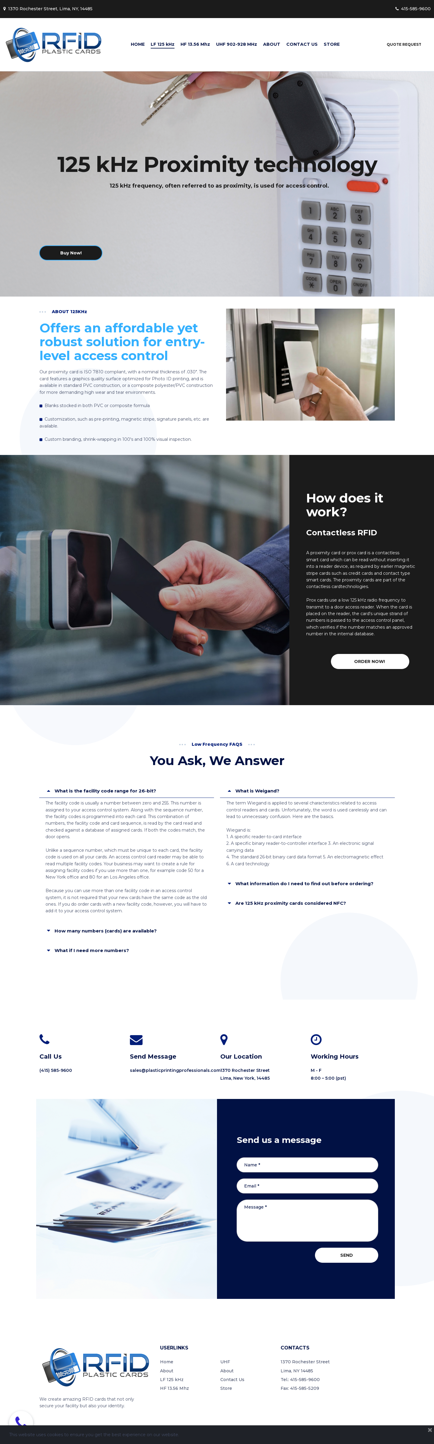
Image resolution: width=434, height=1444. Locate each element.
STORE (332, 44)
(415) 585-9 (51, 1070)
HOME (138, 44)
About (166, 1371)
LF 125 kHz (163, 44)
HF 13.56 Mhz (195, 44)
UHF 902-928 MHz (236, 44)
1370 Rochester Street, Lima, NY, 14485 (48, 8)
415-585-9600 (413, 8)
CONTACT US (302, 44)
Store (226, 1388)
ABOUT (271, 44)
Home (166, 1362)
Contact (228, 1379)
